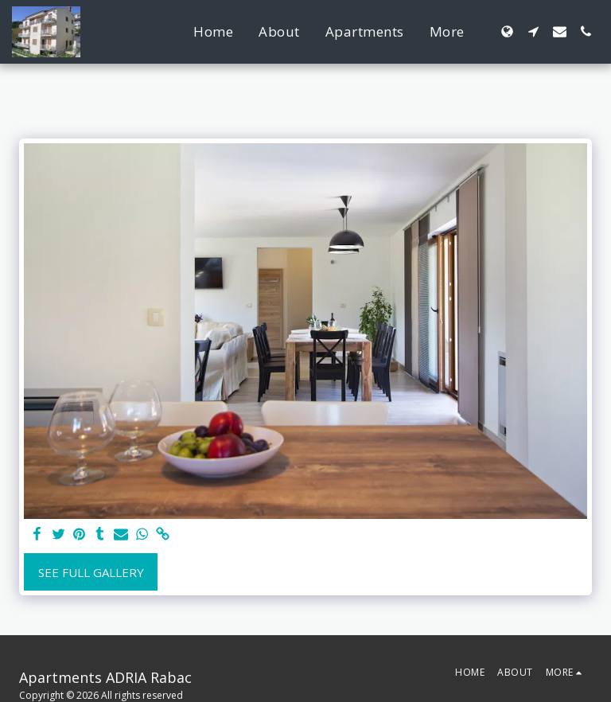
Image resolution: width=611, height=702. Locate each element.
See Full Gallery (91, 572)
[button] (533, 31)
